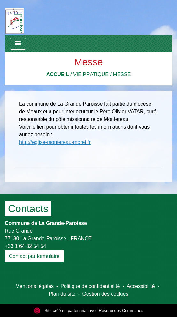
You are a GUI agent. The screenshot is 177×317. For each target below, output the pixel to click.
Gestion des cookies (105, 294)
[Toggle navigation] (18, 44)
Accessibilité (141, 286)
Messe (122, 74)
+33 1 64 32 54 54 (25, 246)
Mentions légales (34, 286)
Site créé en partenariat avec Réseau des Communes (88, 310)
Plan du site (62, 294)
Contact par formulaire (34, 256)
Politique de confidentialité (90, 286)
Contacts (28, 208)
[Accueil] (14, 17)
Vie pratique (91, 74)
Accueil (57, 74)
